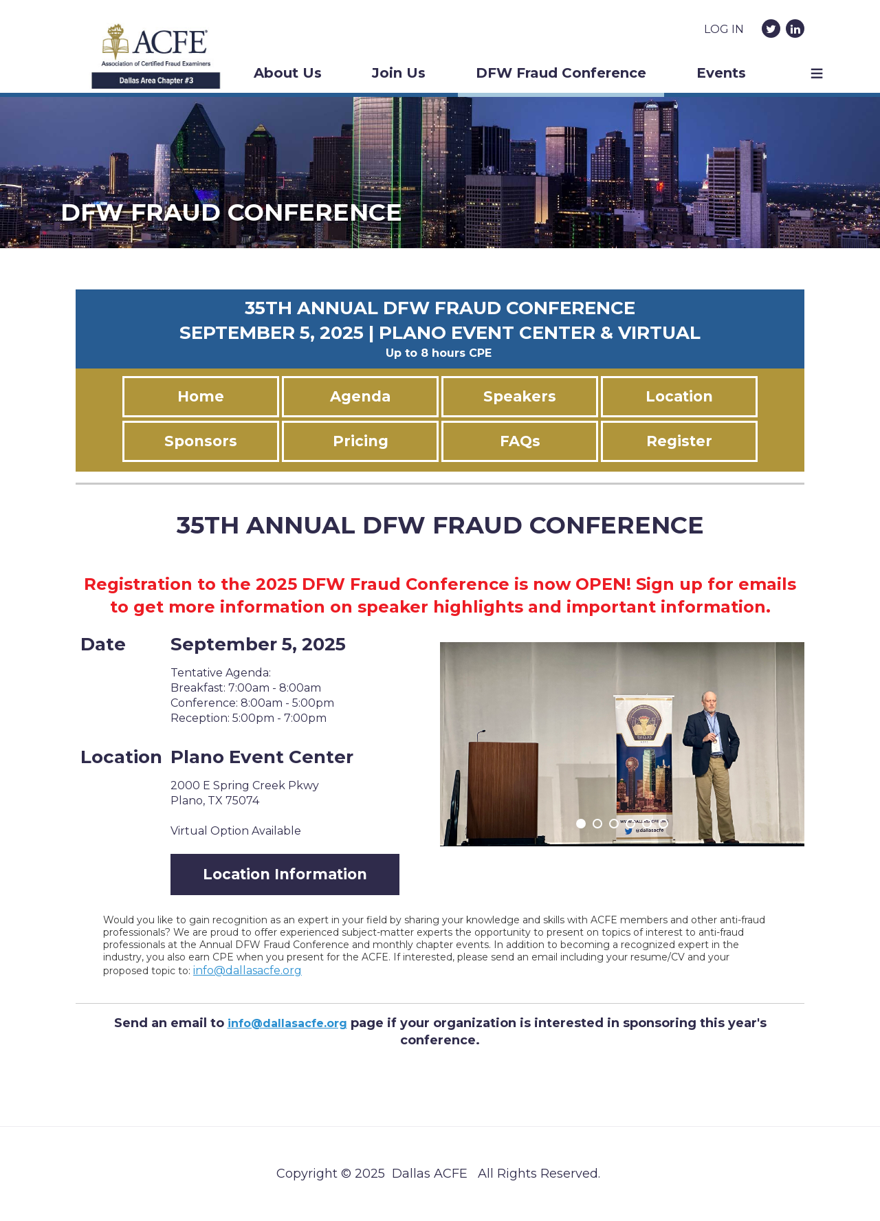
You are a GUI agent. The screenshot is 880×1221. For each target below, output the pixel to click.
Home (200, 396)
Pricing (360, 441)
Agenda (360, 396)
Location (679, 396)
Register (679, 441)
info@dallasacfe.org (247, 970)
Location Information (285, 874)
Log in (724, 29)
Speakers (519, 396)
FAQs (520, 441)
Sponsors (200, 441)
